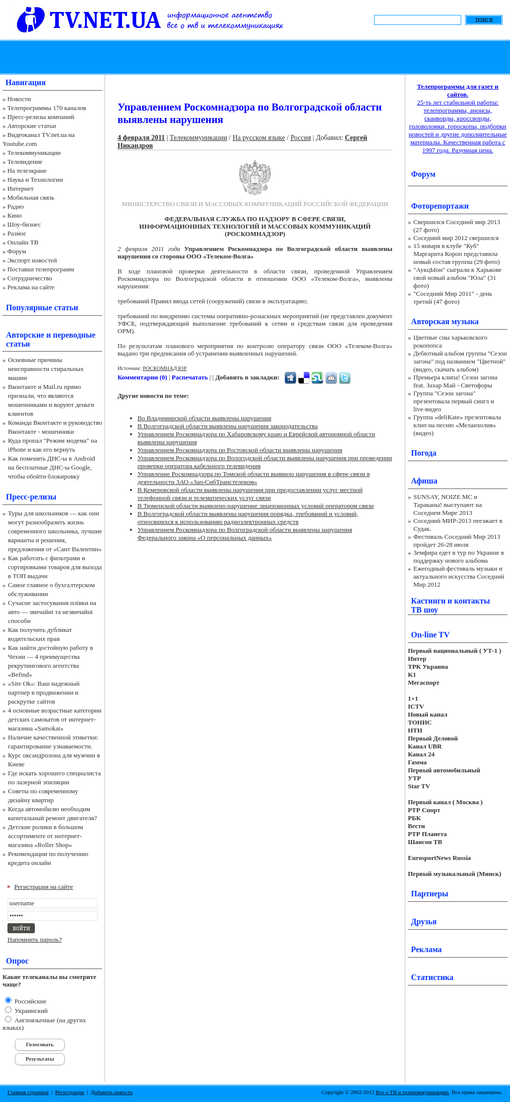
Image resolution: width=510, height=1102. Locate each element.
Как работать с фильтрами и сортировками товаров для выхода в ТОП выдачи (55, 567)
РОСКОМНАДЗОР (164, 368)
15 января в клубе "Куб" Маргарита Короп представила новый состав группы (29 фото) (456, 253)
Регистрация (69, 1092)
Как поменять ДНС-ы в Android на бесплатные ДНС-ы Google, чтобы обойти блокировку (51, 467)
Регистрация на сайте (43, 886)
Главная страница (27, 1092)
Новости (19, 99)
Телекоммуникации (34, 152)
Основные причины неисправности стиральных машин (46, 368)
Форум (16, 251)
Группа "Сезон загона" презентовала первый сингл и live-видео (453, 401)
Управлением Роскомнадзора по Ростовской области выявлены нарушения (239, 450)
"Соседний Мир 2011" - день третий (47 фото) (452, 297)
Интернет (20, 188)
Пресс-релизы (31, 496)
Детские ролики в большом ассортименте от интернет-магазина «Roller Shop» (45, 836)
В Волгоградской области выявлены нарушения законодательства (227, 426)
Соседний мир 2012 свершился (456, 238)
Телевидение (25, 161)
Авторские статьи (31, 125)
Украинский (30, 1010)
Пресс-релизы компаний (40, 117)
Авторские (25, 335)
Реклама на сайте (31, 287)
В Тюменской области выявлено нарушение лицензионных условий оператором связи (255, 505)
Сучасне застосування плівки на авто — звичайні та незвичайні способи (52, 611)
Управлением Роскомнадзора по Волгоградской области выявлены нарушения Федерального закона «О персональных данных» (244, 533)
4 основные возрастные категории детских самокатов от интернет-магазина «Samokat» (55, 719)
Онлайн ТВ (22, 242)
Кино (14, 215)
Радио (15, 206)
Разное (16, 233)
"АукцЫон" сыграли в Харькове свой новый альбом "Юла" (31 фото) (457, 277)
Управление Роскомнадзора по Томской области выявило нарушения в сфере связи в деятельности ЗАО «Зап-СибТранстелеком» (253, 478)
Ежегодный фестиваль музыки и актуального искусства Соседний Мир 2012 (458, 576)
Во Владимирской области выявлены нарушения (204, 418)
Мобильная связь (30, 197)
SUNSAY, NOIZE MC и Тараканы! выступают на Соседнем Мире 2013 (447, 504)
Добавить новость (111, 1092)
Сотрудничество (29, 278)
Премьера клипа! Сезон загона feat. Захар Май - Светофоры (455, 381)
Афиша (424, 481)
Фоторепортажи (440, 206)
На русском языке (259, 137)
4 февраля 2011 (141, 137)
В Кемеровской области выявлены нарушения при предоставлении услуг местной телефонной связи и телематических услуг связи (250, 493)
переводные (74, 335)
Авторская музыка (445, 321)
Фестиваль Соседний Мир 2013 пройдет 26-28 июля (456, 540)
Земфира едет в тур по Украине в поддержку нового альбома (458, 556)
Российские (29, 1001)
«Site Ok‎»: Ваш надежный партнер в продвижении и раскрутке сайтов (44, 692)
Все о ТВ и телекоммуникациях (412, 1092)
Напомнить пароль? (34, 939)
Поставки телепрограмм (40, 269)
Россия (300, 137)
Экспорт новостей (32, 260)
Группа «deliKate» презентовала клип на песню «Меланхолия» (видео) (457, 425)
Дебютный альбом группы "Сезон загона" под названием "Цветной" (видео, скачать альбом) (460, 361)
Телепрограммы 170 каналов (46, 108)
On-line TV (430, 634)
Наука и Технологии (35, 179)
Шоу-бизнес (24, 224)
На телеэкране (27, 170)
